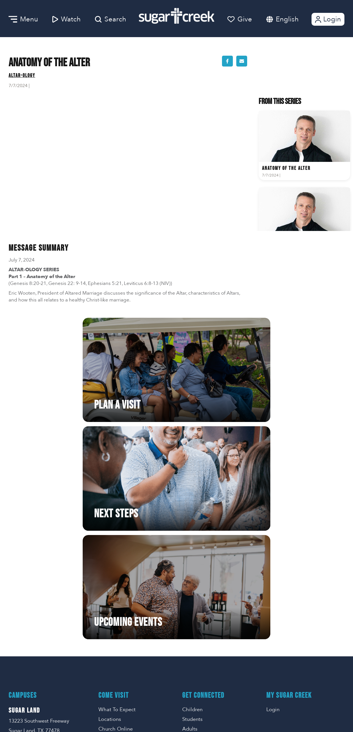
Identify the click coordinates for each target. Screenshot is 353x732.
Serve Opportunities (121, 575)
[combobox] (293, 19)
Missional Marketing (196, 719)
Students (192, 512)
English (287, 19)
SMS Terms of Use (284, 614)
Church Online (115, 521)
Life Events (194, 585)
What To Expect (117, 502)
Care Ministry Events (206, 594)
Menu (23, 19)
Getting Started (116, 565)
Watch (66, 19)
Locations (109, 512)
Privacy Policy (280, 596)
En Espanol (195, 531)
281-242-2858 (282, 565)
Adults (189, 521)
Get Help (192, 575)
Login (327, 19)
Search (110, 19)
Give (239, 19)
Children (192, 502)
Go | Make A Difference (125, 585)
